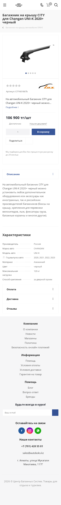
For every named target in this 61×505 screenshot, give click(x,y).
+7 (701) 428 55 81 (32, 446)
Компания (30, 323)
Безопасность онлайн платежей (30, 347)
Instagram (30, 430)
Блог (30, 387)
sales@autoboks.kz (33, 453)
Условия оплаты (30, 365)
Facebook (21, 430)
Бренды (30, 396)
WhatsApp (38, 430)
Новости (31, 333)
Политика (30, 342)
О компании (30, 329)
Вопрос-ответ (31, 392)
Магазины (31, 338)
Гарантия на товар (31, 374)
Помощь (31, 360)
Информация (30, 355)
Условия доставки (30, 369)
